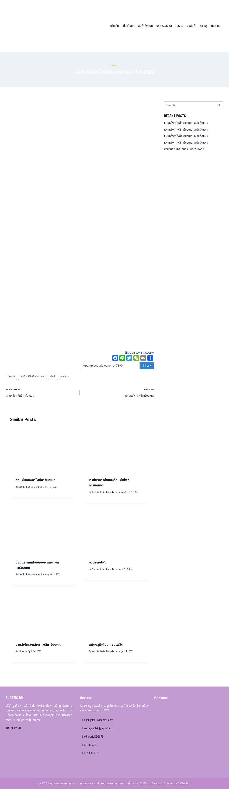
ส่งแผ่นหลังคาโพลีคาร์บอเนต (35, 480)
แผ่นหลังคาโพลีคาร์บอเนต (41, 392)
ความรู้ (203, 26)
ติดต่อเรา (216, 26)
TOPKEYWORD (14, 728)
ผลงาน (179, 26)
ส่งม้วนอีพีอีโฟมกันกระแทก (32, 376)
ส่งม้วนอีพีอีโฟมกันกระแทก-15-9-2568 (184, 149)
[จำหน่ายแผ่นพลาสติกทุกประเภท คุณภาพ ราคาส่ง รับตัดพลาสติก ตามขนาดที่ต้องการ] (30, 26)
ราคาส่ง (11, 376)
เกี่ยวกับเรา (128, 26)
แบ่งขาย (65, 376)
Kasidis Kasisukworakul (30, 487)
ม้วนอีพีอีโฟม (98, 562)
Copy (147, 365)
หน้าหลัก (114, 26)
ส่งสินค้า (191, 26)
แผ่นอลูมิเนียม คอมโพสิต (106, 644)
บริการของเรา (164, 26)
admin (21, 651)
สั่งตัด (53, 376)
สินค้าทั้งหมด (145, 26)
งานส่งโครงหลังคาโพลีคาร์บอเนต (38, 644)
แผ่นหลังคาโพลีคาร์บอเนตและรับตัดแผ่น (186, 123)
